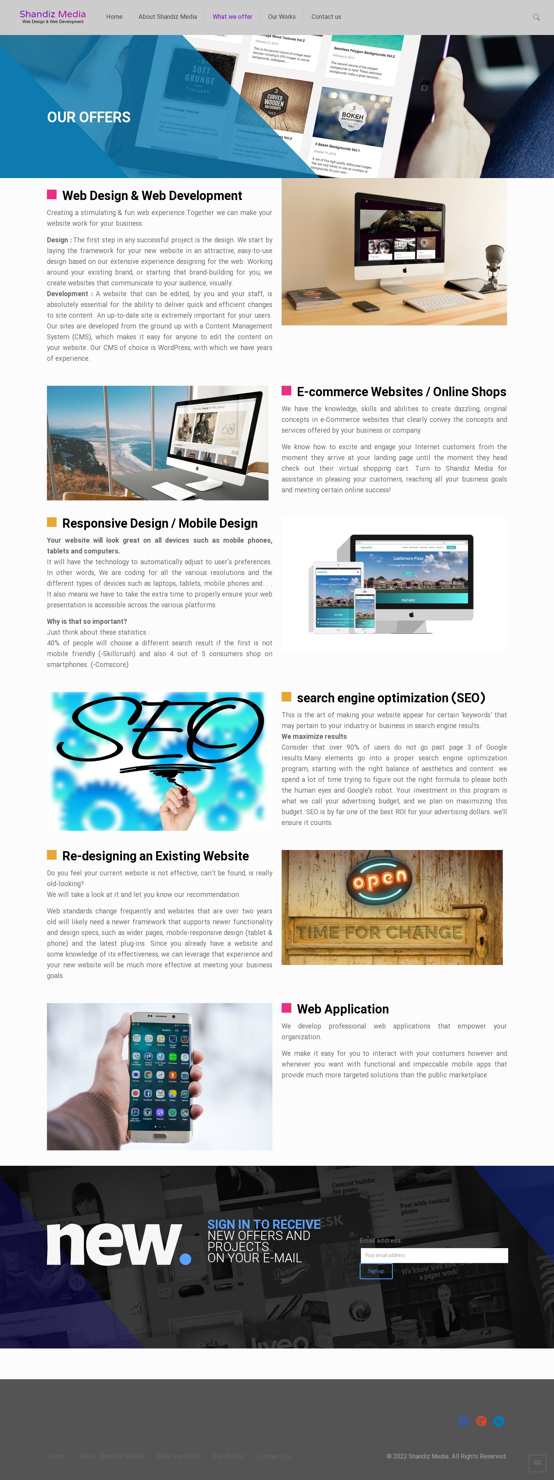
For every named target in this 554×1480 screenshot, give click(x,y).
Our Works (228, 1457)
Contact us (273, 1457)
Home (56, 1457)
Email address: (381, 1241)
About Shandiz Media (110, 1457)
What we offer (178, 1457)
